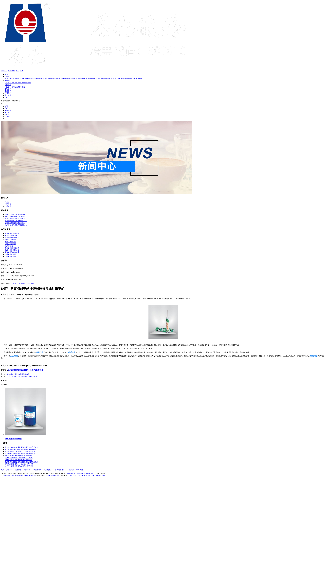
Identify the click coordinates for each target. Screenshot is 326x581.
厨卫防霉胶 (117, 78)
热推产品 (56, 475)
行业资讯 (8, 87)
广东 (96, 475)
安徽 (103, 475)
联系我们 (15, 83)
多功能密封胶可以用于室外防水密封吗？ (19, 464)
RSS (17, 71)
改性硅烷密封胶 (10, 244)
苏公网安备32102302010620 (12, 475)
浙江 (85, 475)
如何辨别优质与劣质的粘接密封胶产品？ (19, 466)
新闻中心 (8, 85)
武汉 (78, 475)
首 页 (14, 283)
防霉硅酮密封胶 (10, 254)
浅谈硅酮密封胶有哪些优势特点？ (19, 374)
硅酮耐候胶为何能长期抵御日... (16, 225)
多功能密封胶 (91, 78)
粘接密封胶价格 (25, 370)
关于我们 (8, 80)
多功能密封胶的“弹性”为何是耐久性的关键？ (20, 449)
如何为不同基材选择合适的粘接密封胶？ (19, 455)
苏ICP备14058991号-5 (29, 475)
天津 (74, 475)
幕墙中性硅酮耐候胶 (12, 250)
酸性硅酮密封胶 (50, 78)
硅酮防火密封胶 (10, 240)
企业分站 (4, 71)
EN (6, 97)
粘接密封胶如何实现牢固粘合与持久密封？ (20, 453)
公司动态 (15, 87)
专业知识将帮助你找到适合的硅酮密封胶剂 (22, 376)
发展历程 (28, 83)
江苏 (71, 475)
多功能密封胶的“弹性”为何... (15, 223)
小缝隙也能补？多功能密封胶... (16, 214)
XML (21, 71)
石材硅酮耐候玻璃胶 (12, 248)
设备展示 (21, 83)
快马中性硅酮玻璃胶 (12, 233)
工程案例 (8, 89)
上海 (81, 475)
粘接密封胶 (73, 78)
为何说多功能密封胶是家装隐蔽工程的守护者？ (21, 447)
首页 (6, 74)
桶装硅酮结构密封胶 (13, 439)
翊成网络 (49, 475)
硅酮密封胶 (125, 78)
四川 (99, 475)
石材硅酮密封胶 (27, 78)
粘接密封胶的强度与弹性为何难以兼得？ (19, 458)
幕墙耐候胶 (17, 78)
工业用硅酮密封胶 (11, 235)
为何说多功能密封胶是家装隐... (16, 216)
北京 (89, 475)
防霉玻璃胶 (100, 78)
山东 (92, 475)
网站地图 (11, 71)
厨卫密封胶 (108, 78)
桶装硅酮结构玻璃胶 (12, 252)
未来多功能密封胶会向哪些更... (16, 219)
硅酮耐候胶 (82, 78)
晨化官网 (8, 95)
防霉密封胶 (133, 78)
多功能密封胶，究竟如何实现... (16, 221)
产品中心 (8, 76)
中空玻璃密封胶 (10, 242)
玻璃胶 (140, 78)
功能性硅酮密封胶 (62, 78)
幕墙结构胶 (9, 78)
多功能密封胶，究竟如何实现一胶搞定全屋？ (21, 451)
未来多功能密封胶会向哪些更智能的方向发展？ (21, 462)
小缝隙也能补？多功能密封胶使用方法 (18, 460)
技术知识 (21, 87)
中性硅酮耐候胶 (39, 78)
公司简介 (8, 83)
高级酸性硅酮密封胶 (12, 237)
